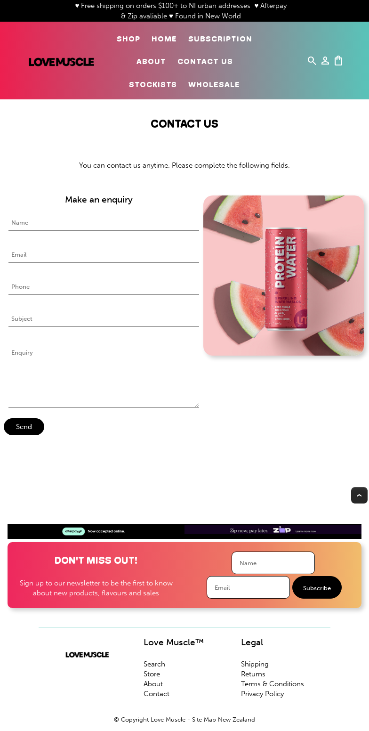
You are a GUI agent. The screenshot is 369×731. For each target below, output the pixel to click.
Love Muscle (168, 719)
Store (152, 674)
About (151, 61)
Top (359, 495)
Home (164, 38)
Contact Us (205, 61)
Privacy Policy (262, 694)
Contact (156, 694)
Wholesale (214, 84)
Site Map (204, 719)
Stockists (153, 84)
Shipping (255, 664)
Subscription (220, 38)
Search (154, 664)
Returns (253, 674)
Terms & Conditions (272, 684)
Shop (128, 38)
